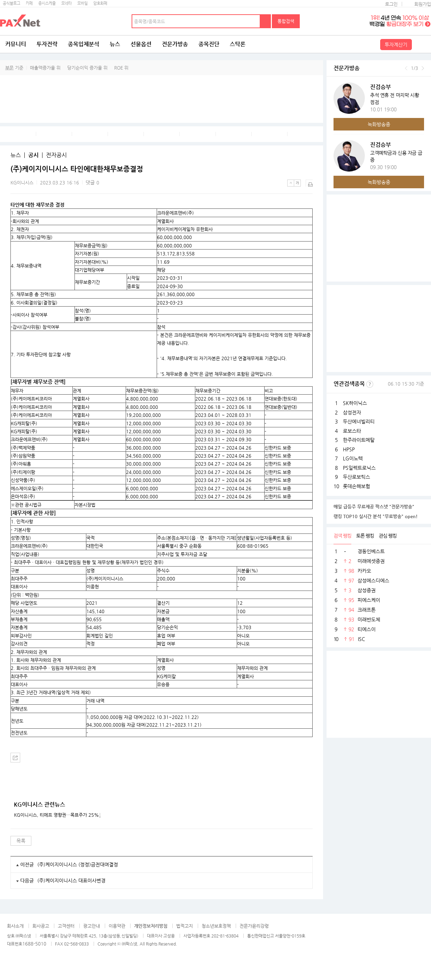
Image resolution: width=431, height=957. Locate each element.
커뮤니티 (15, 44)
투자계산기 (396, 44)
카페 (29, 3)
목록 (20, 841)
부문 (9, 67)
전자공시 (56, 155)
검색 (265, 21)
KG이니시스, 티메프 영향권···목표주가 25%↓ (57, 815)
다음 (423, 68)
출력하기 (309, 183)
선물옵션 (141, 44)
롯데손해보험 (356, 486)
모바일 (82, 3)
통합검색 (285, 21)
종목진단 (208, 44)
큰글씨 (297, 183)
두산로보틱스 (356, 477)
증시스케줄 (47, 3)
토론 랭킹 (365, 535)
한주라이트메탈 (359, 440)
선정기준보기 (369, 384)
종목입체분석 (83, 44)
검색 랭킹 (342, 535)
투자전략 (47, 44)
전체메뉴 (422, 44)
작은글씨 (290, 183)
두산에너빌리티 (359, 421)
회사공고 (40, 925)
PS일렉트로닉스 (359, 467)
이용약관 (117, 925)
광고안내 (91, 925)
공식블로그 (11, 3)
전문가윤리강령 (254, 925)
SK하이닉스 (355, 403)
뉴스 (115, 44)
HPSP (349, 449)
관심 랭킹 (388, 535)
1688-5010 (34, 943)
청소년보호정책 (216, 925)
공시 (33, 155)
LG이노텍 (353, 458)
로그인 (391, 4)
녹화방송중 (379, 124)
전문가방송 (175, 44)
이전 (406, 68)
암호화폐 (100, 3)
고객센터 (66, 925)
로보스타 (352, 431)
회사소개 (15, 925)
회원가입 (422, 4)
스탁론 (237, 44)
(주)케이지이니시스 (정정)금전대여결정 (77, 864)
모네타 (66, 3)
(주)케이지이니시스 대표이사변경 (71, 880)
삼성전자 (352, 412)
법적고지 (184, 925)
